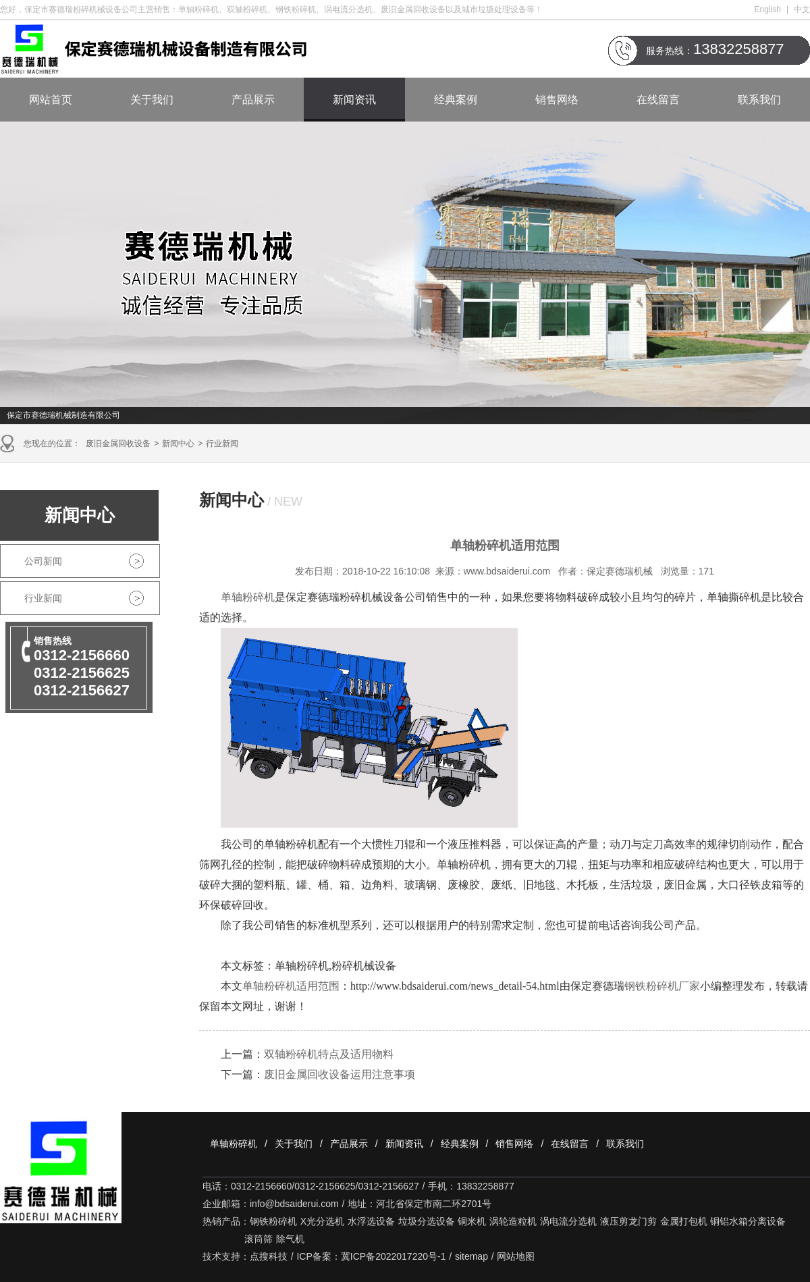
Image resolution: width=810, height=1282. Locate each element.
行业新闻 (222, 443)
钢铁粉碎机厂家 (662, 986)
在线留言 (658, 99)
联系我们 (759, 99)
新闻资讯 (354, 99)
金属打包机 (683, 1221)
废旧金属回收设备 (118, 443)
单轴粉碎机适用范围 (291, 986)
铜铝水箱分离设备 (748, 1221)
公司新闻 (43, 561)
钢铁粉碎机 (273, 1221)
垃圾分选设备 (426, 1221)
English (768, 9)
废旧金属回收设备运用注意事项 (339, 1074)
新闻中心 (178, 443)
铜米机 (472, 1221)
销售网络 (556, 99)
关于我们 (151, 99)
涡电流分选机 (568, 1221)
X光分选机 (322, 1221)
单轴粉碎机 (233, 1143)
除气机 (290, 1238)
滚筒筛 (258, 1238)
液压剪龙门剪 (628, 1221)
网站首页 (50, 99)
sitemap (471, 1256)
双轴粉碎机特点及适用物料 (329, 1054)
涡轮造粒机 (513, 1221)
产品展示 (253, 99)
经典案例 (455, 99)
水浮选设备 (371, 1221)
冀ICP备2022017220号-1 (393, 1256)
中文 (802, 9)
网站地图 (516, 1256)
